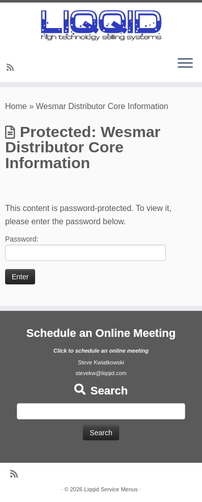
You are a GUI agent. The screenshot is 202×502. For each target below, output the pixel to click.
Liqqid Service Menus (110, 489)
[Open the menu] (185, 63)
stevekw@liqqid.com (100, 373)
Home (16, 106)
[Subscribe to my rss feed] (12, 67)
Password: (85, 248)
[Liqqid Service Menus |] (101, 25)
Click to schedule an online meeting (101, 351)
